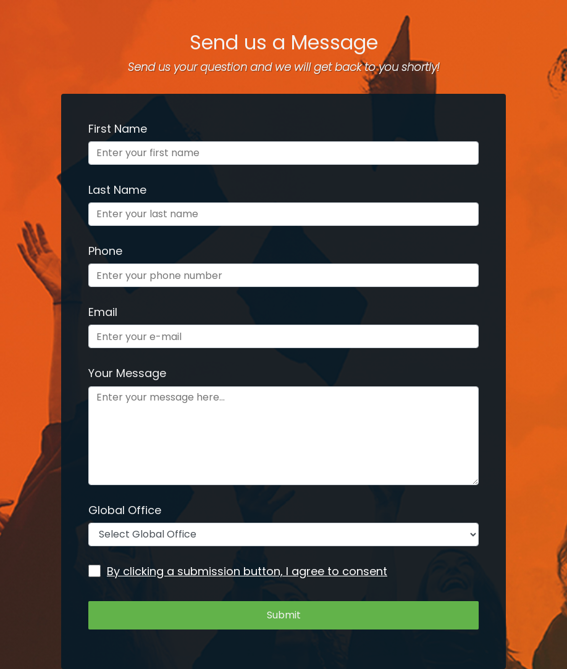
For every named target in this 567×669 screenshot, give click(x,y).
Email (102, 312)
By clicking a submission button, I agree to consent (237, 571)
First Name (117, 128)
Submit (284, 615)
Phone (105, 251)
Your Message (127, 373)
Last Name (117, 189)
